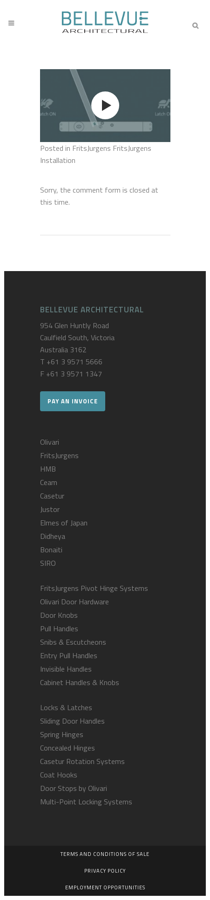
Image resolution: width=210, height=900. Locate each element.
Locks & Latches (66, 707)
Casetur (52, 496)
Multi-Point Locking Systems (86, 801)
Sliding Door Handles (72, 721)
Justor (50, 509)
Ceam (48, 482)
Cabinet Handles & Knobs (79, 682)
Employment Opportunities (105, 887)
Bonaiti (51, 549)
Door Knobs (59, 615)
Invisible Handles (66, 669)
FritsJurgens (59, 455)
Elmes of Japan (64, 523)
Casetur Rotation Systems (82, 761)
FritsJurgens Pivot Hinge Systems (94, 588)
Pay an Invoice (72, 401)
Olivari (49, 442)
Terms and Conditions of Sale (105, 854)
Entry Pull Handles (68, 655)
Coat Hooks (58, 775)
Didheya (52, 536)
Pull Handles (59, 628)
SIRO (48, 563)
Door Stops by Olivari (73, 788)
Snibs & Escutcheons (73, 642)
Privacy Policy (105, 870)
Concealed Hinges (67, 748)
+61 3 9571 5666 (74, 361)
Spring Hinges (61, 734)
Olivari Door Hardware (74, 601)
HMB (48, 469)
